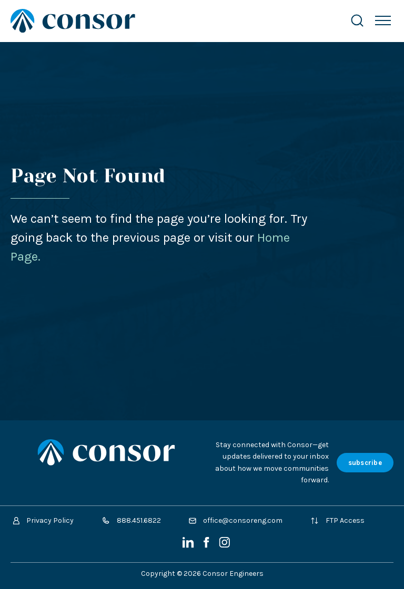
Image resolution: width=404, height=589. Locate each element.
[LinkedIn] (189, 545)
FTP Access (337, 520)
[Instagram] (224, 545)
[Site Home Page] (169, 21)
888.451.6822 (131, 520)
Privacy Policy (43, 520)
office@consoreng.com (235, 520)
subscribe (365, 463)
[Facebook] (207, 545)
